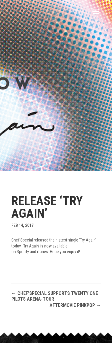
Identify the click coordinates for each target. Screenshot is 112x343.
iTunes (42, 251)
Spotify (23, 251)
